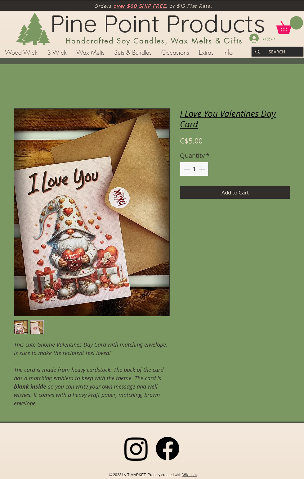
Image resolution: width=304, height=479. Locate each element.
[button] (289, 25)
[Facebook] (167, 448)
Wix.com (189, 475)
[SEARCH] (276, 51)
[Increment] (202, 169)
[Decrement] (186, 169)
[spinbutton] (194, 169)
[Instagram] (136, 448)
